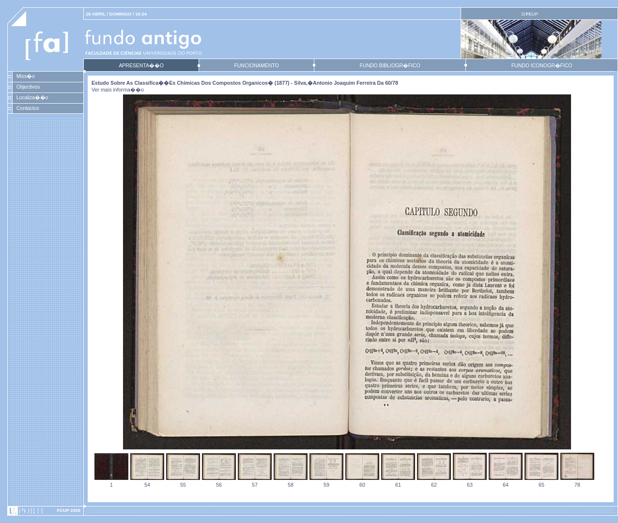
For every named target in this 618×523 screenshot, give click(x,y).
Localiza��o (32, 97)
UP (531, 14)
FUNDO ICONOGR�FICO (541, 65)
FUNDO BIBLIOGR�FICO (389, 65)
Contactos (27, 108)
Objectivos (28, 87)
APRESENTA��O (141, 65)
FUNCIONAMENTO (256, 65)
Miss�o (25, 76)
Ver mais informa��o (118, 89)
